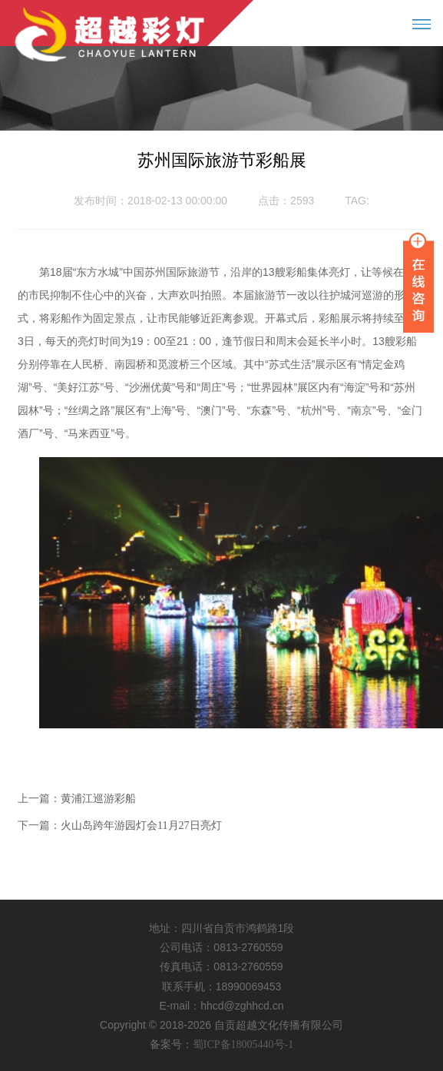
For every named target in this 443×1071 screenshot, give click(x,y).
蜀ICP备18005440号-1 (243, 1044)
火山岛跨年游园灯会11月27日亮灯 (141, 825)
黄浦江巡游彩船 (98, 798)
